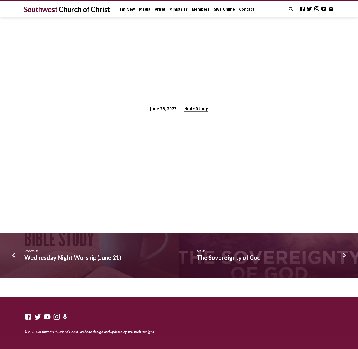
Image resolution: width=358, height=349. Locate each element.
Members (200, 9)
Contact (247, 9)
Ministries (178, 9)
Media (145, 9)
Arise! (160, 9)
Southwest (67, 9)
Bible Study (196, 108)
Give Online (224, 9)
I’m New (127, 9)
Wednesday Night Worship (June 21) (72, 257)
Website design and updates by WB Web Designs (117, 332)
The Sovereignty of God (229, 257)
